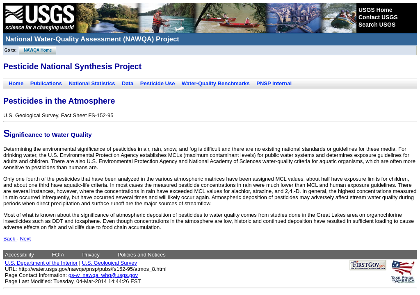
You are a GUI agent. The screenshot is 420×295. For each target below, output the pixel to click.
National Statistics (92, 83)
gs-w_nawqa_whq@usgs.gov (103, 275)
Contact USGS (378, 17)
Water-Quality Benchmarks (216, 83)
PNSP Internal (274, 83)
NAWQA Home (35, 50)
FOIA (58, 255)
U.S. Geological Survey (109, 263)
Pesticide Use (157, 83)
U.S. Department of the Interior (41, 263)
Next (25, 239)
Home (16, 83)
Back (10, 239)
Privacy (91, 255)
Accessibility (19, 255)
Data (127, 83)
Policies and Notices (142, 255)
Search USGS (376, 24)
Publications (46, 83)
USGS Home (375, 10)
